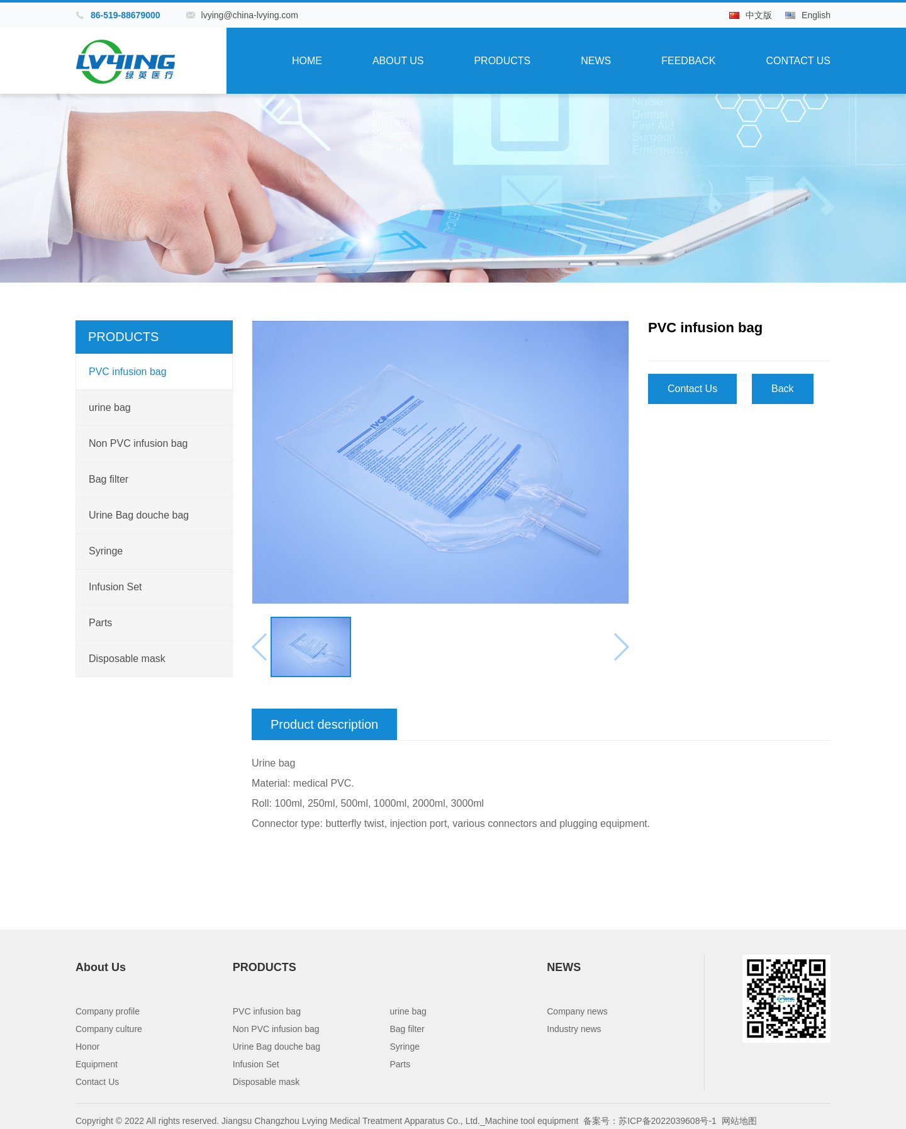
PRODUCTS (502, 60)
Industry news (574, 1029)
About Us (398, 60)
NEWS (596, 60)
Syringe (106, 551)
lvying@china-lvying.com (249, 15)
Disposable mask (127, 658)
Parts (100, 622)
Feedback (688, 60)
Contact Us (798, 60)
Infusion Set (115, 586)
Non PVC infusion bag (138, 443)
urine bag (110, 407)
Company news (577, 1011)
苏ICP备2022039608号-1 (667, 1121)
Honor (87, 1047)
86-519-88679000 (125, 15)
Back (782, 388)
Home (307, 60)
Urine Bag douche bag (139, 515)
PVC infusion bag (128, 371)
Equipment (97, 1064)
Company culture (109, 1029)
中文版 (759, 15)
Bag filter (108, 479)
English (816, 15)
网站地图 (739, 1121)
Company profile (108, 1011)
